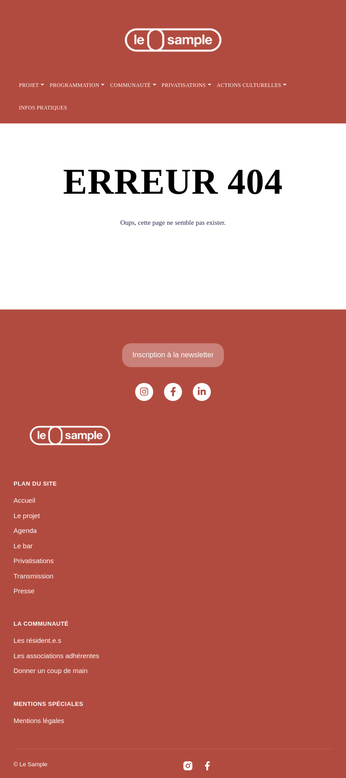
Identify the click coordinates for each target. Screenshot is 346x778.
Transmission (34, 576)
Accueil (24, 500)
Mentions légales (39, 720)
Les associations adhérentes (56, 656)
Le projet (27, 515)
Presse (24, 591)
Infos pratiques (43, 108)
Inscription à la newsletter (173, 355)
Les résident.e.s (37, 640)
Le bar (23, 546)
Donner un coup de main (50, 670)
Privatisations (34, 560)
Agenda (25, 530)
